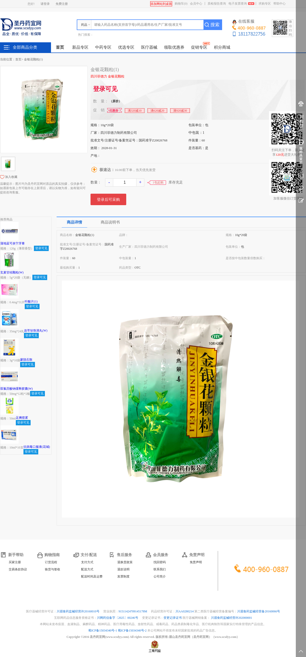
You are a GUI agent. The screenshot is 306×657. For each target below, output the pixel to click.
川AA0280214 (184, 611)
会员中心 (196, 3)
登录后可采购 (108, 200)
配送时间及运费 (92, 576)
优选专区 (126, 47)
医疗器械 (149, 47)
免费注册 (62, 4)
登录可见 (105, 89)
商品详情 (74, 222)
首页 (60, 47)
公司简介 (160, 576)
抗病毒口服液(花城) (36, 447)
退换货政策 (125, 562)
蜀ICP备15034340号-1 (102, 630)
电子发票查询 (237, 3)
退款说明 (123, 569)
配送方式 (87, 569)
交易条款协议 (18, 569)
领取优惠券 (174, 47)
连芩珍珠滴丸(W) (35, 330)
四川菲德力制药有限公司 (118, 133)
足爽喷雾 (22, 417)
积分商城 (222, 47)
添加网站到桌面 (161, 4)
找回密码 (160, 562)
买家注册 (15, 562)
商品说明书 (110, 222)
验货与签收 (52, 569)
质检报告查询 (217, 3)
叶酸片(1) (31, 301)
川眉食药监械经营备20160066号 (258, 611)
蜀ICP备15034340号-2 (132, 630)
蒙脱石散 (26, 359)
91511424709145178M (133, 611)
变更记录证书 (172, 618)
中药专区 (103, 47)
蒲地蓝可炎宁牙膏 (12, 243)
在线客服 (243, 21)
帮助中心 (279, 3)
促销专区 (199, 47)
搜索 (215, 24)
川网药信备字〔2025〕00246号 (118, 618)
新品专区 (80, 47)
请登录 (45, 4)
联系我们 (160, 569)
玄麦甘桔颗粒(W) (11, 272)
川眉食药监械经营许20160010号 (78, 611)
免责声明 (196, 562)
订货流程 (51, 562)
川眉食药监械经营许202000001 (231, 618)
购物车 (181, 3)
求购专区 (265, 3)
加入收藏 (11, 177)
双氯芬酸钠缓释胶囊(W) (16, 388)
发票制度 (123, 576)
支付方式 (87, 562)
